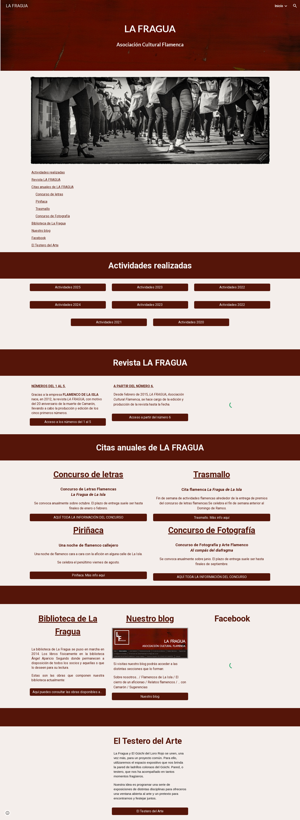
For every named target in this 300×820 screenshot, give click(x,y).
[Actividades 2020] (191, 322)
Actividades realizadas (48, 172)
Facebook (38, 238)
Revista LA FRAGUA (45, 180)
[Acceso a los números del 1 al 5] (68, 422)
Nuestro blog (40, 231)
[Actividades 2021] (109, 322)
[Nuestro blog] (150, 696)
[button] (295, 6)
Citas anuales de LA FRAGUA (52, 187)
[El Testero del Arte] (150, 811)
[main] (150, 35)
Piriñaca (41, 201)
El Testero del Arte (45, 245)
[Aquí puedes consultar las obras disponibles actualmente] (68, 692)
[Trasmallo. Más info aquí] (211, 517)
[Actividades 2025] (68, 287)
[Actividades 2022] (232, 287)
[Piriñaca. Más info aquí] (88, 575)
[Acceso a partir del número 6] (150, 417)
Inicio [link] (279, 6)
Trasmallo (43, 209)
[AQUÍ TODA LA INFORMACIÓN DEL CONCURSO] (88, 517)
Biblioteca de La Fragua (48, 223)
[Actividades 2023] (150, 287)
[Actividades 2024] (68, 304)
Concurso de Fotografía (53, 216)
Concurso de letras (49, 194)
